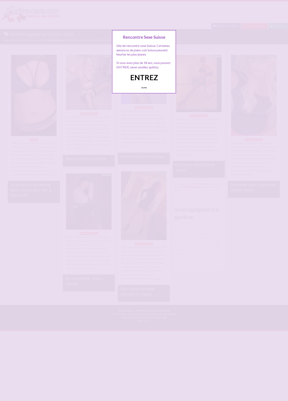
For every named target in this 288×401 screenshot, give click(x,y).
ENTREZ (144, 77)
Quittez (144, 88)
